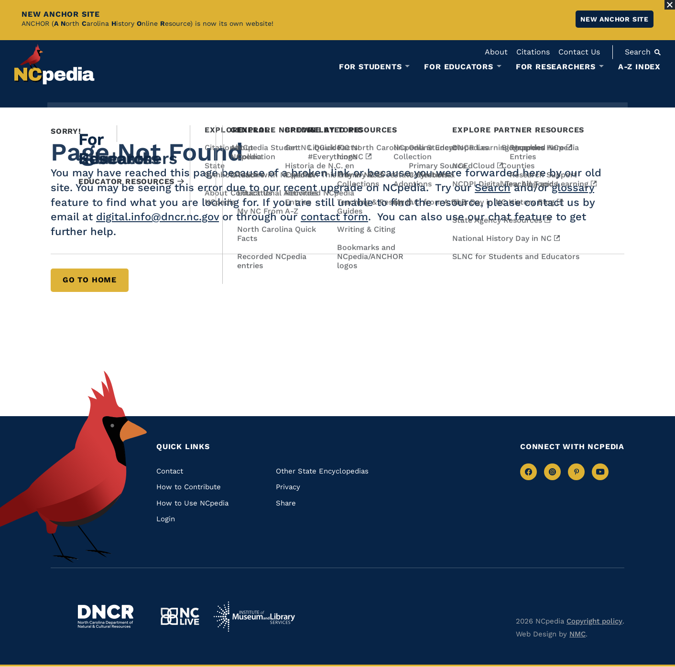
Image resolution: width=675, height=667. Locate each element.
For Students (370, 67)
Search (493, 188)
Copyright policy (594, 621)
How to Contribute (188, 487)
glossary (573, 188)
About (496, 51)
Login (165, 519)
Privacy (288, 487)
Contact (169, 471)
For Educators (458, 67)
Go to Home (90, 279)
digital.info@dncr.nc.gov (157, 217)
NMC (577, 634)
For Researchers (556, 67)
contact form (334, 217)
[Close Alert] (669, 5)
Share (286, 503)
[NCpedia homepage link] (54, 64)
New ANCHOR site (614, 19)
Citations (533, 51)
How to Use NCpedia (192, 503)
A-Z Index (639, 66)
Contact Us (579, 51)
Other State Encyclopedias (322, 471)
